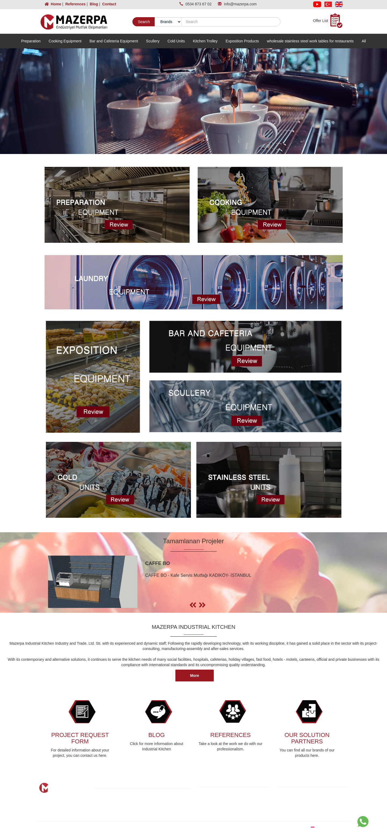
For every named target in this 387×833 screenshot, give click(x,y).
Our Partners (164, 804)
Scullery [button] (153, 41)
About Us (112, 799)
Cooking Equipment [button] (65, 41)
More (194, 675)
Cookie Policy (221, 798)
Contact (108, 4)
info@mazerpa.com (240, 4)
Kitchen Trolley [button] (205, 41)
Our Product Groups (121, 804)
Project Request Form (123, 815)
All (364, 41)
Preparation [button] (31, 41)
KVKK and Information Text (232, 792)
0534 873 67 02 (198, 4)
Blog (93, 4)
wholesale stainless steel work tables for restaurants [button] (310, 41)
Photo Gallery (164, 810)
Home (53, 4)
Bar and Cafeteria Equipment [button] (113, 41)
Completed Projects (121, 810)
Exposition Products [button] (242, 41)
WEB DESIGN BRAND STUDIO (318, 827)
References (74, 4)
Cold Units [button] (176, 41)
